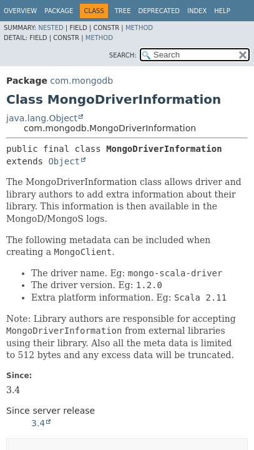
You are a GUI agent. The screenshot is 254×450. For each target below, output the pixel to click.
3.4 (38, 423)
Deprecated (159, 11)
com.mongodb (81, 81)
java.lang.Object (41, 118)
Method (139, 27)
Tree (123, 11)
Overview (20, 11)
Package (58, 11)
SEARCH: (123, 55)
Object (64, 161)
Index (197, 11)
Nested (50, 27)
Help (222, 11)
